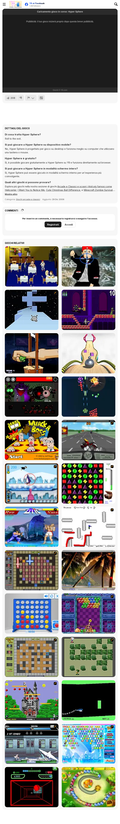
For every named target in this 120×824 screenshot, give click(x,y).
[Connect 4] (31, 613)
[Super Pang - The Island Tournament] (88, 570)
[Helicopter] (88, 700)
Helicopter (10, 190)
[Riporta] (31, 98)
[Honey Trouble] (88, 787)
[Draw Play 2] (88, 527)
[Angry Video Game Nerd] (88, 310)
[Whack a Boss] (31, 440)
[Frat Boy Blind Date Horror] (31, 266)
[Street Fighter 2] (31, 527)
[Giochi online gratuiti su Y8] (15, 4)
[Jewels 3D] (88, 483)
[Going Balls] (88, 353)
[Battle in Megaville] (31, 744)
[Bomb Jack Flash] (31, 700)
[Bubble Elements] (88, 744)
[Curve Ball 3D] (31, 787)
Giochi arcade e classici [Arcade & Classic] (28, 199)
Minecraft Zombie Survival (98, 190)
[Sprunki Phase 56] (31, 396)
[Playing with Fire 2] (31, 570)
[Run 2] (31, 310)
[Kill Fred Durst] (88, 266)
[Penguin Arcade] (31, 483)
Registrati (53, 224)
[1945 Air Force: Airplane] (88, 396)
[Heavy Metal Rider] (88, 440)
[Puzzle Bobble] (88, 613)
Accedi (69, 224)
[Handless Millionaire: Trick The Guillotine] (31, 353)
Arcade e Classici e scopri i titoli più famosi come (84, 186)
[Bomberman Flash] (88, 657)
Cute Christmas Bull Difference (63, 190)
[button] (11, 194)
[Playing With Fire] (31, 657)
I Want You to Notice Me (31, 190)
